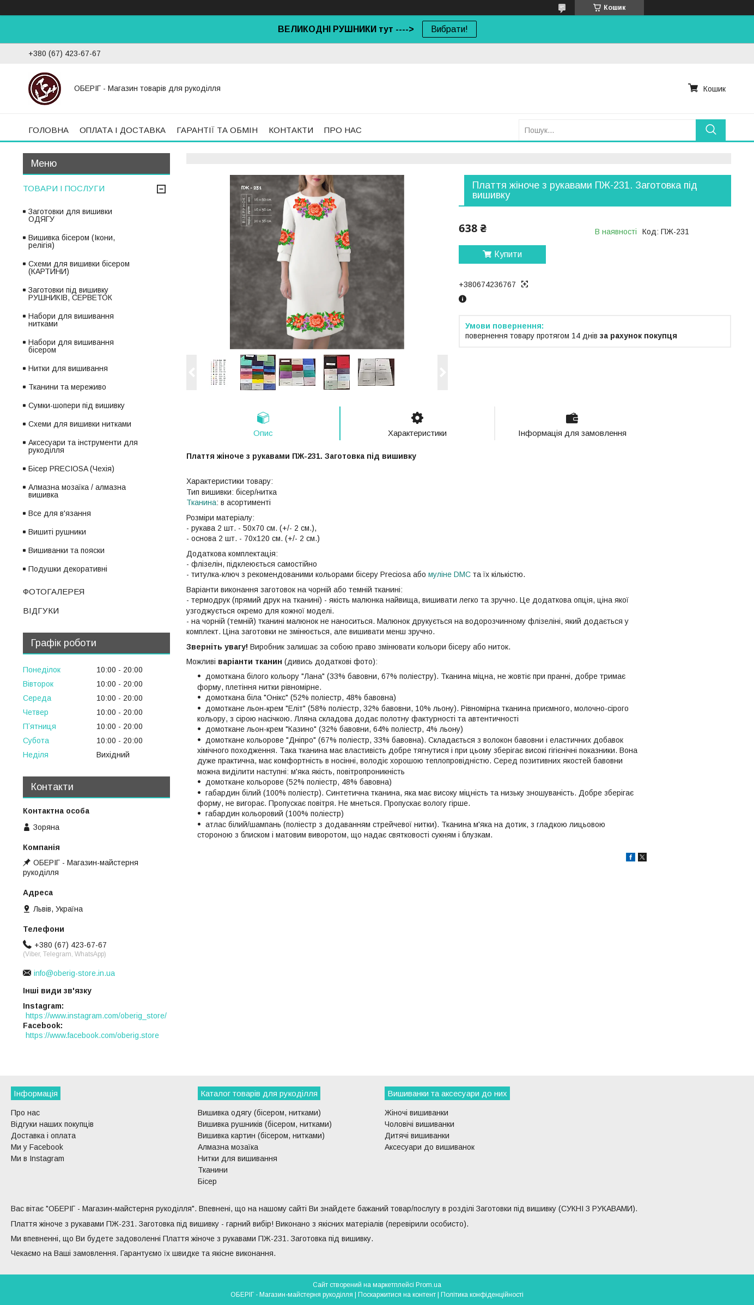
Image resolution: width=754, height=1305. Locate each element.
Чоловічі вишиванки (419, 1124)
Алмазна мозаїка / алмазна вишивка (77, 491)
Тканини (213, 1170)
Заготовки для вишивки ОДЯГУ (70, 215)
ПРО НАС (343, 130)
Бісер (207, 1181)
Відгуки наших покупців (52, 1124)
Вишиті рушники (57, 531)
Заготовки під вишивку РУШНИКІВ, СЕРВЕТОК (70, 294)
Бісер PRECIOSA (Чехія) (71, 468)
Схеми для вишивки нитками (79, 424)
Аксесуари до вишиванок (430, 1147)
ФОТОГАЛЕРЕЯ (53, 591)
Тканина (201, 502)
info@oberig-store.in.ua (74, 973)
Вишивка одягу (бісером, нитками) (259, 1112)
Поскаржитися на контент (397, 1294)
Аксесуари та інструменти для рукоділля (83, 446)
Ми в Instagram (37, 1158)
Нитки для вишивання (68, 368)
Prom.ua (428, 1285)
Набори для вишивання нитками (71, 320)
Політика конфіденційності (482, 1294)
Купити (508, 254)
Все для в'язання (59, 513)
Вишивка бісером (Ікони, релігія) (71, 241)
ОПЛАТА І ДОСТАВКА (123, 130)
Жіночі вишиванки (416, 1112)
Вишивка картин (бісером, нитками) (261, 1135)
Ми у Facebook (37, 1147)
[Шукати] (711, 130)
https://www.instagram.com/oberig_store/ (96, 1015)
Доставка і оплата (43, 1135)
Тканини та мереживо (67, 387)
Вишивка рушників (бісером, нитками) (265, 1124)
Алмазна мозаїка (228, 1147)
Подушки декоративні (67, 569)
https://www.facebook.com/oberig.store (92, 1035)
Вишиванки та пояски (66, 550)
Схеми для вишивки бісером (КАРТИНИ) (79, 267)
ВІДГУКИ (41, 610)
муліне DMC (449, 574)
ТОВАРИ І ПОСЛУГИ (64, 188)
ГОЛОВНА (48, 130)
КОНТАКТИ (291, 130)
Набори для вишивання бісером (71, 346)
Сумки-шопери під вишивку (76, 405)
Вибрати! (449, 29)
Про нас (25, 1112)
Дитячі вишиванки (417, 1135)
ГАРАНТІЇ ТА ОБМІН (217, 130)
